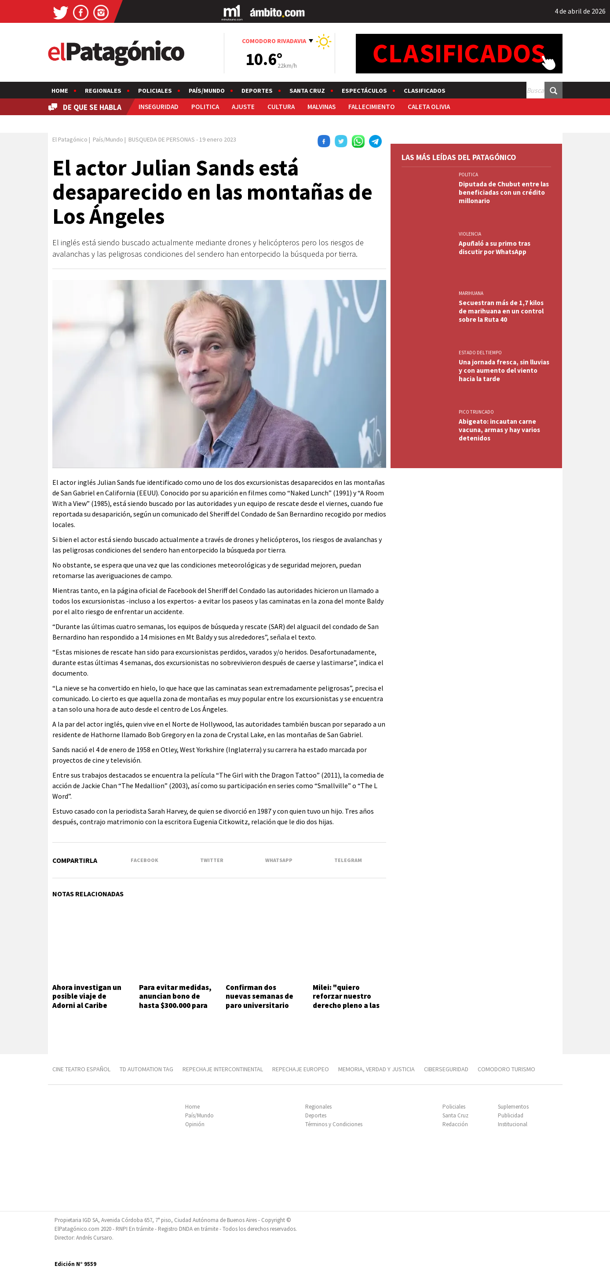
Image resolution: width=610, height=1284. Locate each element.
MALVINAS (321, 106)
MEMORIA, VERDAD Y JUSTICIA (376, 1069)
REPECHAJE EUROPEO (300, 1069)
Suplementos (513, 1106)
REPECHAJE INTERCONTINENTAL (223, 1069)
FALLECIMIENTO (371, 106)
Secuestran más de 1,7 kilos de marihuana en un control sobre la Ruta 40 (501, 311)
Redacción (455, 1124)
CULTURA (281, 106)
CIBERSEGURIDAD (446, 1069)
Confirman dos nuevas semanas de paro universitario (259, 996)
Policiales (155, 91)
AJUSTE (243, 106)
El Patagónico (70, 139)
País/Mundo (207, 91)
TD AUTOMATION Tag (146, 1069)
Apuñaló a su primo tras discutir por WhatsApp (494, 247)
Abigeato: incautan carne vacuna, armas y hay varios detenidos (499, 429)
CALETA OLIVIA (429, 106)
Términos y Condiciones (333, 1124)
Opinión (195, 1124)
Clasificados (425, 91)
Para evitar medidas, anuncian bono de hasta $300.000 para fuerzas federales (175, 1000)
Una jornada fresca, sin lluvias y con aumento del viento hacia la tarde (504, 370)
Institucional (512, 1124)
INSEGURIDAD (159, 106)
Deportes (257, 91)
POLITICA (205, 106)
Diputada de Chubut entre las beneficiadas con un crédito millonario (504, 192)
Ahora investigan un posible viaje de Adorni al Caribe (86, 996)
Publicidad (510, 1115)
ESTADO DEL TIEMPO (480, 352)
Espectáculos (364, 91)
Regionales (103, 91)
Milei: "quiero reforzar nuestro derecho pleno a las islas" (346, 1000)
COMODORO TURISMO (506, 1069)
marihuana (471, 293)
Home (59, 91)
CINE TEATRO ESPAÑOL (81, 1069)
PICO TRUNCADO (476, 412)
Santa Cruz (307, 91)
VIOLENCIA (470, 234)
